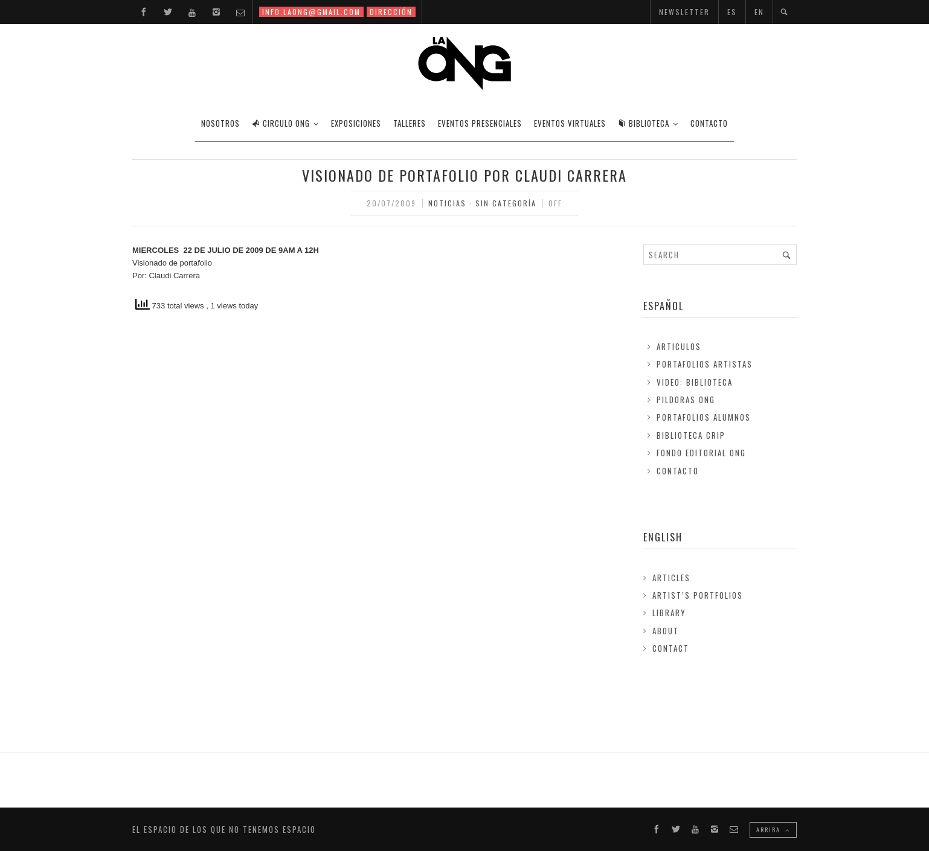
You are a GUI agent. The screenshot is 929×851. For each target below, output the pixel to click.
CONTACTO (709, 123)
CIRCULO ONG (281, 123)
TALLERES (409, 123)
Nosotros (220, 123)
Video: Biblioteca (695, 382)
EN (759, 12)
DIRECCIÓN (391, 12)
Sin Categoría (505, 203)
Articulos (679, 346)
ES (732, 12)
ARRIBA (773, 829)
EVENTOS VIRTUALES (570, 123)
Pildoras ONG (686, 400)
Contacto (678, 471)
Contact (670, 648)
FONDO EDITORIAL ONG (701, 453)
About (665, 631)
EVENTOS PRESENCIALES (480, 123)
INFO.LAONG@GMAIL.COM (311, 12)
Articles (671, 578)
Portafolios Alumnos (704, 417)
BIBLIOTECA (643, 123)
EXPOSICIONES (356, 123)
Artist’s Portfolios (697, 595)
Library (669, 613)
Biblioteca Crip (691, 435)
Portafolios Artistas (705, 364)
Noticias (447, 203)
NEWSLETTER (684, 12)
